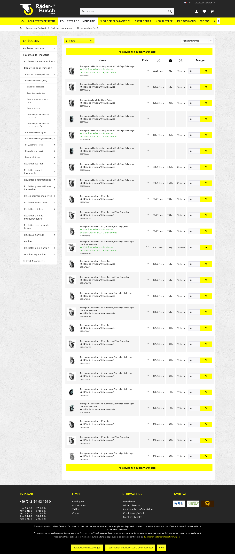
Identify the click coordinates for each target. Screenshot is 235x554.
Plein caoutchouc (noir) (36, 80)
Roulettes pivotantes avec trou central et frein (38, 125)
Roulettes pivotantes (35, 93)
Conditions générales (134, 513)
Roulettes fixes (33, 108)
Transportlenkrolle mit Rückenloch (95, 196)
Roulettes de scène (33, 48)
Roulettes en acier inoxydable (34, 172)
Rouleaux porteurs (34, 234)
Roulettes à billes (33, 209)
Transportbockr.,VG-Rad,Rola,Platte (96, 100)
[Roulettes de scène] (41, 21)
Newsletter (164, 21)
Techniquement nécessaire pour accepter (130, 547)
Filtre (70, 40)
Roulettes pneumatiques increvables (37, 188)
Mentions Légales (132, 517)
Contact (76, 513)
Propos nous (186, 21)
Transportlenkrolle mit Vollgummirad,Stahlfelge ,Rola (104, 226)
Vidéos (205, 21)
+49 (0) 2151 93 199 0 (35, 501)
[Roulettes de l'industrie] (78, 21)
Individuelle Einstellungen (87, 547)
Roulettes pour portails (36, 247)
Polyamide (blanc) (33, 157)
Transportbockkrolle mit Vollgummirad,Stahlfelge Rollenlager (107, 66)
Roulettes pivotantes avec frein (38, 100)
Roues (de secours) (35, 86)
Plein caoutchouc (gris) (35, 132)
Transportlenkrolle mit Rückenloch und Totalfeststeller (104, 212)
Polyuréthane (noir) (34, 151)
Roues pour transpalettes (38, 195)
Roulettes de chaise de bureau (36, 227)
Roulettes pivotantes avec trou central (38, 116)
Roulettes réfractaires (36, 202)
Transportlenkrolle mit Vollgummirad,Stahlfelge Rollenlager (107, 293)
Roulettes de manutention (38, 61)
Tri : (176, 40)
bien (161, 547)
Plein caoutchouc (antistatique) (39, 138)
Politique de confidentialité (138, 509)
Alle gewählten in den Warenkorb (137, 51)
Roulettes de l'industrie (36, 54)
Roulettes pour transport (38, 67)
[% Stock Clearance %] (115, 21)
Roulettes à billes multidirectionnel (33, 217)
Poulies (28, 241)
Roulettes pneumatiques (37, 179)
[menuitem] (204, 2)
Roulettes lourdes (33, 163)
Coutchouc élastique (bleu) (37, 74)
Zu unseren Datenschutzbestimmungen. (162, 536)
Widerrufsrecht (131, 505)
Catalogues (143, 21)
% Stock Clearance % (34, 261)
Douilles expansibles (35, 254)
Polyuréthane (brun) (34, 144)
